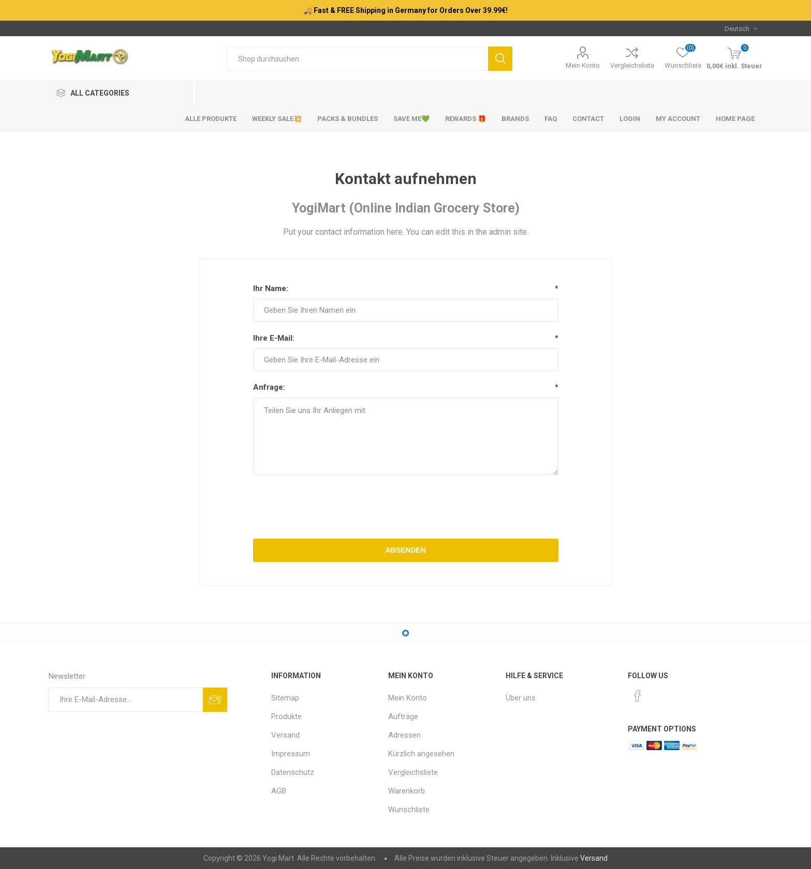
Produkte (286, 716)
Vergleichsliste (632, 65)
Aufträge (403, 716)
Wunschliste (409, 809)
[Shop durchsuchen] (358, 59)
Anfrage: (269, 387)
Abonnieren (215, 700)
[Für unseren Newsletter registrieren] (126, 700)
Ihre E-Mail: (273, 338)
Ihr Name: (270, 288)
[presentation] (405, 508)
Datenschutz (292, 772)
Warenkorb (406, 791)
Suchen (500, 59)
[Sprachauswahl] (741, 28)
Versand (285, 735)
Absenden (405, 550)
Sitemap (285, 698)
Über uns (521, 698)
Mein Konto (583, 65)
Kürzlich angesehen (421, 753)
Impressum (290, 753)
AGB (278, 791)
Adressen (404, 735)
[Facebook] (637, 696)
